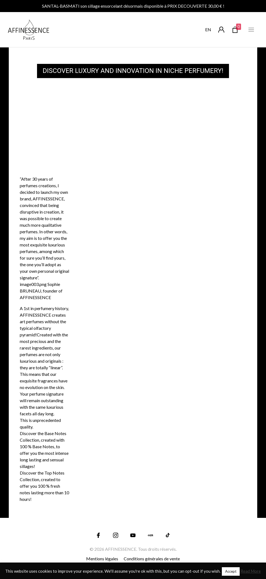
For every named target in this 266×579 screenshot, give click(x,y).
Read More (250, 571)
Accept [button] (230, 571)
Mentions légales (102, 558)
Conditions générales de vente (152, 558)
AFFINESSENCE (120, 549)
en (208, 29)
